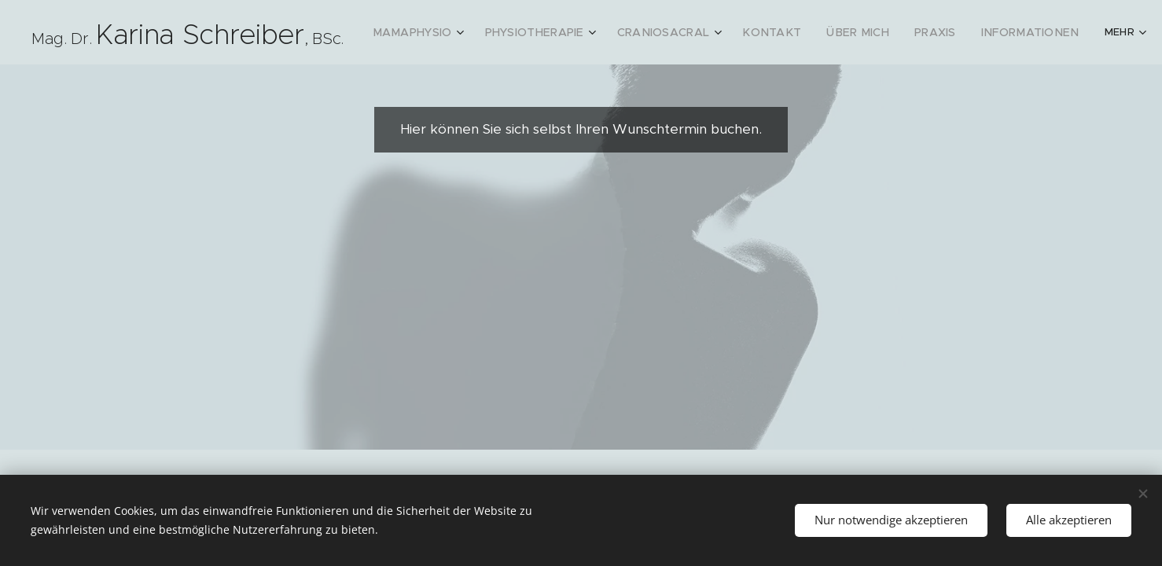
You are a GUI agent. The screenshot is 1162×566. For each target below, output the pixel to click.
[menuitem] (438, 32)
